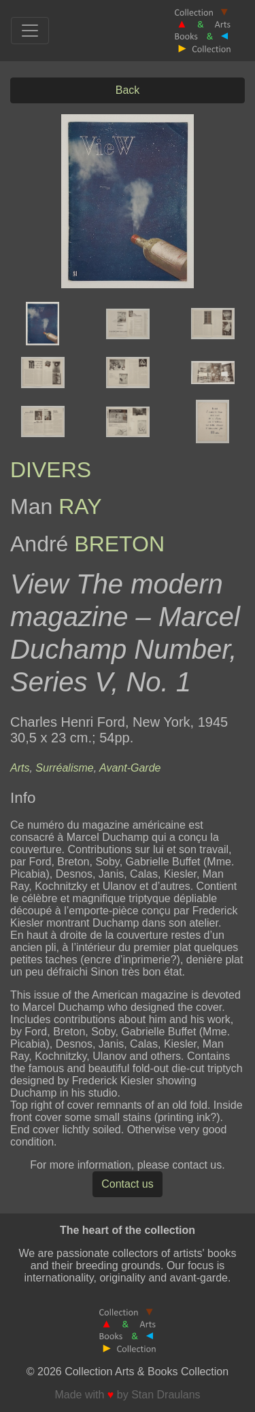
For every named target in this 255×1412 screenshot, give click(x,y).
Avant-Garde (129, 768)
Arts (19, 768)
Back (128, 90)
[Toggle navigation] (30, 30)
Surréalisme (64, 768)
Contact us (127, 1184)
